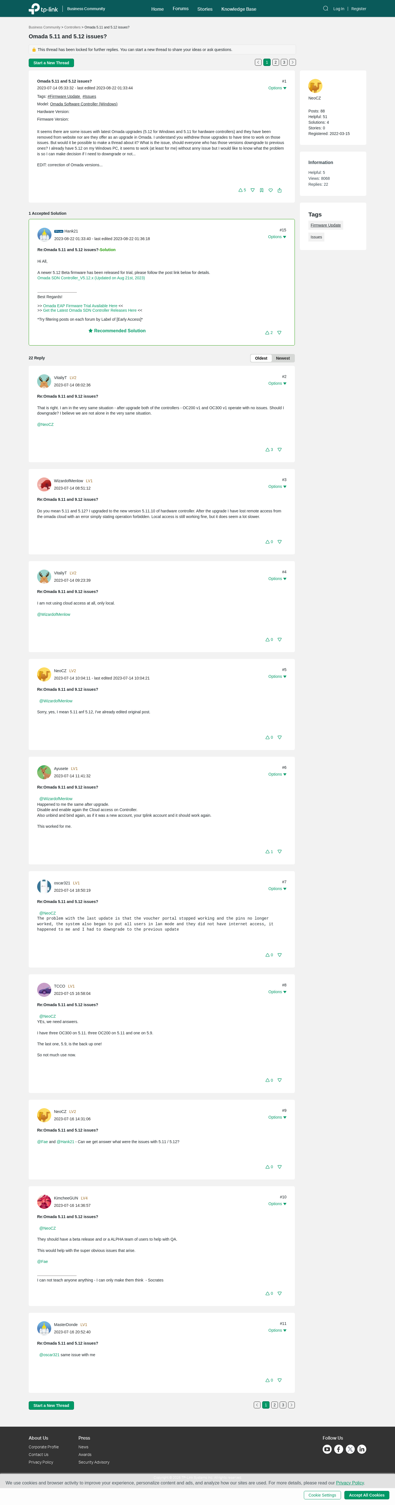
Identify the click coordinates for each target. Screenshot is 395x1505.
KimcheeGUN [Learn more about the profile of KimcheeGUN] (66, 1198)
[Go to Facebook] (338, 1449)
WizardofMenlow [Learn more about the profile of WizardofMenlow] (68, 481)
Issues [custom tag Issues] (316, 237)
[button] (242, 189)
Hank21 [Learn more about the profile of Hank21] (71, 231)
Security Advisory (93, 1462)
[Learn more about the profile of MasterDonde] (45, 1328)
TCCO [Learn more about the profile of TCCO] (59, 986)
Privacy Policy (41, 1462)
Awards (84, 1454)
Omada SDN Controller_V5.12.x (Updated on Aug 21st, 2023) (91, 278)
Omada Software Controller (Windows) (84, 104)
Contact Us (38, 1454)
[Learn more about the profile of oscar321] (45, 886)
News (83, 1446)
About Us (38, 1438)
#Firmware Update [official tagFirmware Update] (64, 96)
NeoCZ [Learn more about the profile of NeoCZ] (60, 671)
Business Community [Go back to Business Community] (44, 27)
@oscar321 (49, 1355)
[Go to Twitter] (350, 1450)
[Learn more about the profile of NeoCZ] (45, 674)
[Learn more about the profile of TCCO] (45, 989)
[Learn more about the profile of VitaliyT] (45, 381)
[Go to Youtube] (327, 1449)
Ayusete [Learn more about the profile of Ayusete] (61, 768)
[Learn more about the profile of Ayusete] (45, 772)
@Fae (42, 1141)
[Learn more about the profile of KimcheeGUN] (45, 1201)
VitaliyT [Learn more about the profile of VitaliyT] (60, 377)
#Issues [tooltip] (89, 96)
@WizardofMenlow (53, 614)
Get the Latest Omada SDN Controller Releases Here (90, 310)
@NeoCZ (45, 424)
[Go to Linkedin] (361, 1449)
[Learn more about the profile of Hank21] (45, 234)
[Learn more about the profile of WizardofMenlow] (45, 484)
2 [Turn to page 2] (276, 62)
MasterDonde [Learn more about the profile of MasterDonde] (66, 1324)
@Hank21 (65, 1141)
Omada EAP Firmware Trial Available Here (80, 306)
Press (84, 1438)
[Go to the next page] (292, 62)
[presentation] (44, 235)
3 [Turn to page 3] (284, 62)
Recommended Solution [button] (117, 330)
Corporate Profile (44, 1446)
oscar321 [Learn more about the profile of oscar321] (62, 883)
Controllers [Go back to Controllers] (72, 27)
